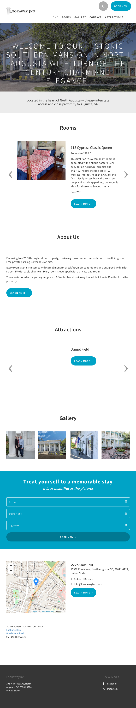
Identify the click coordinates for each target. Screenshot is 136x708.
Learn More (82, 203)
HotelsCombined (15, 633)
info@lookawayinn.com (88, 584)
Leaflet (34, 611)
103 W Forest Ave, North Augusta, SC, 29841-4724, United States (19, 687)
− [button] (11, 571)
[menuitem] (55, 17)
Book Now (66, 537)
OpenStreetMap (47, 611)
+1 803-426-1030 (83, 578)
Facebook (110, 683)
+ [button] (11, 565)
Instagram (110, 688)
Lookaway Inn (13, 629)
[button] (128, 17)
